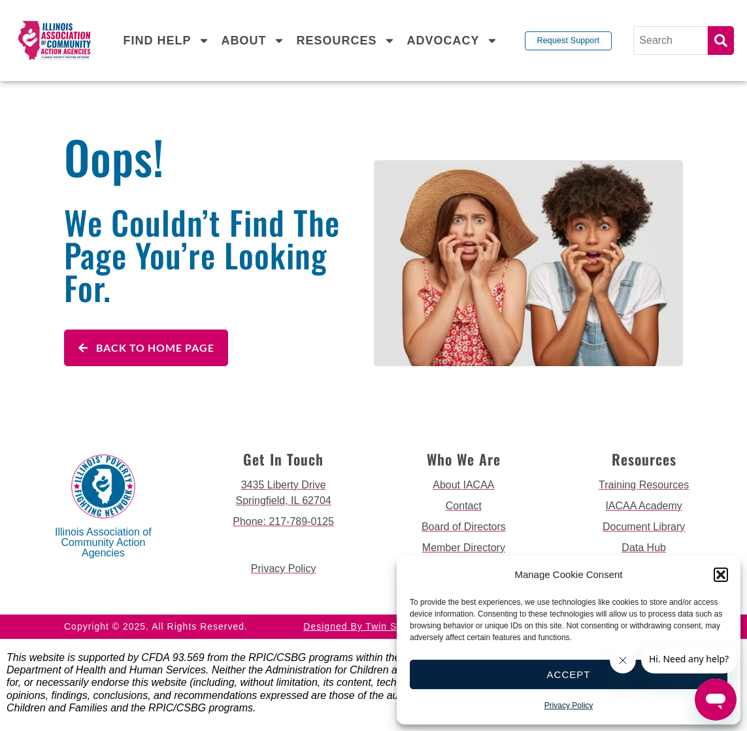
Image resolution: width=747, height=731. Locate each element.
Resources (345, 40)
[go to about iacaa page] (464, 485)
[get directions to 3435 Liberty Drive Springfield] (283, 493)
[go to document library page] (644, 527)
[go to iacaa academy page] (644, 506)
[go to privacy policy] (283, 569)
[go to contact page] (464, 506)
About (252, 40)
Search (721, 40)
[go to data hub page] (644, 548)
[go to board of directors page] (464, 527)
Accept (569, 674)
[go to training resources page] (644, 485)
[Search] (671, 40)
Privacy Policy (568, 705)
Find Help (166, 40)
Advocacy (452, 40)
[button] (720, 574)
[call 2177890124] (283, 522)
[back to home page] (54, 40)
